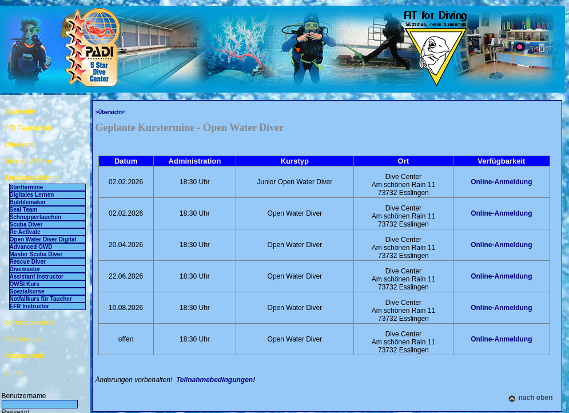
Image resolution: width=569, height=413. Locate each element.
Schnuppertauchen (36, 217)
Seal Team (24, 209)
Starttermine (26, 187)
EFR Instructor (29, 306)
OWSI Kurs (24, 284)
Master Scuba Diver (36, 254)
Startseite (20, 112)
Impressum (23, 339)
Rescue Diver (28, 262)
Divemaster (25, 269)
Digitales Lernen (32, 195)
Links (13, 372)
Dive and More (28, 161)
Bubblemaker (28, 202)
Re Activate (25, 232)
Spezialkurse (27, 291)
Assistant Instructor (36, 276)
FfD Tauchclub (28, 128)
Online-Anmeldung (501, 182)
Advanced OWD (31, 247)
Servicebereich (29, 323)
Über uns (19, 145)
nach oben (535, 398)
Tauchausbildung (33, 178)
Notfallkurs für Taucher (41, 299)
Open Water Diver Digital (43, 239)
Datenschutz (25, 356)
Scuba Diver (26, 224)
